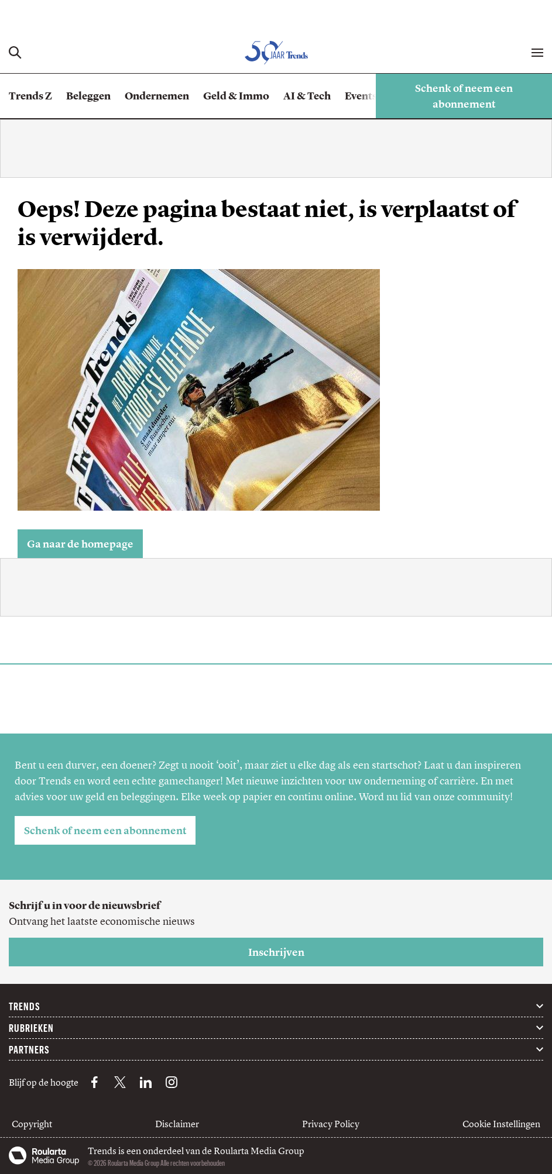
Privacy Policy (330, 1123)
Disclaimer (177, 1123)
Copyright (32, 1123)
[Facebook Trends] (94, 1082)
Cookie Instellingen (501, 1123)
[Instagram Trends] (171, 1082)
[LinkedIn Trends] (146, 1082)
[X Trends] (120, 1082)
